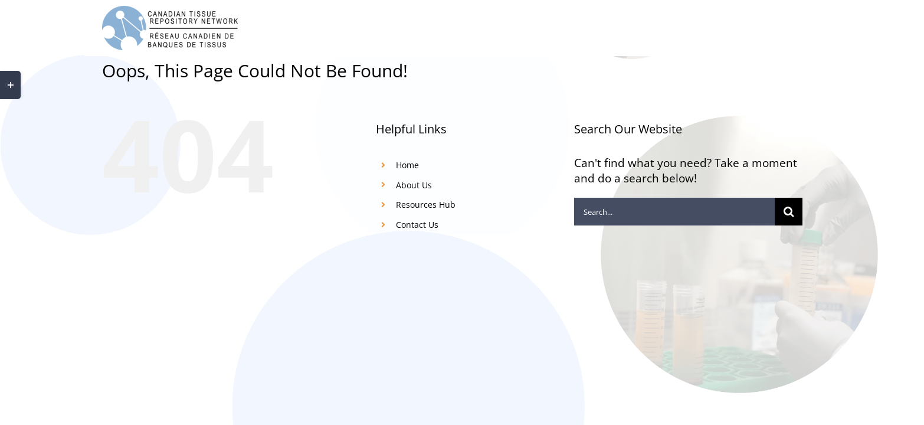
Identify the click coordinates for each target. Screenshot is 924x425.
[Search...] (674, 211)
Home (407, 165)
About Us (414, 185)
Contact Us (417, 224)
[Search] (788, 211)
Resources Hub (426, 204)
